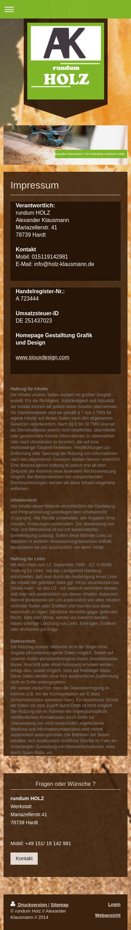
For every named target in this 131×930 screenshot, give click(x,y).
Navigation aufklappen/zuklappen (65, 9)
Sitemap (59, 904)
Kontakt (24, 858)
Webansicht (108, 915)
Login (114, 904)
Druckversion (29, 904)
